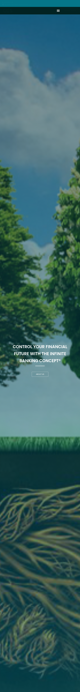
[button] (58, 10)
